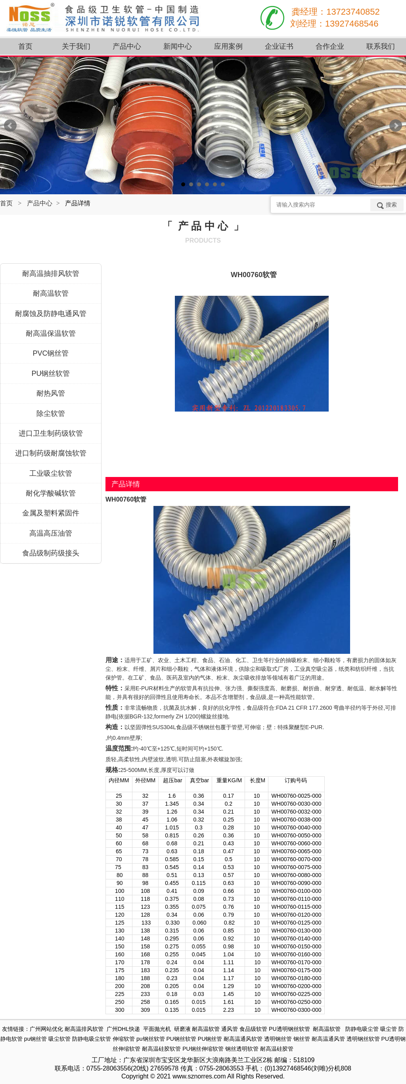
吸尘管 (388, 1029)
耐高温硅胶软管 (161, 1049)
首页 (6, 203)
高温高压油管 (50, 533)
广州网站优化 (46, 1029)
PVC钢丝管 (51, 353)
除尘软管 (50, 414)
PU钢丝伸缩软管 (202, 1049)
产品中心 (39, 203)
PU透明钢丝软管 (289, 1029)
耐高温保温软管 (51, 333)
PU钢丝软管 (50, 373)
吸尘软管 (59, 1039)
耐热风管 (50, 393)
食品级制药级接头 (50, 553)
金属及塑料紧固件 (50, 513)
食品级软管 (253, 1029)
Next (395, 125)
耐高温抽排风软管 (50, 274)
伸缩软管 (124, 1039)
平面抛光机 (157, 1029)
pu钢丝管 (35, 1039)
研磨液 (182, 1029)
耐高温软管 (51, 293)
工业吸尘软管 (50, 473)
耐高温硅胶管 (276, 1049)
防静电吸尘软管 (91, 1039)
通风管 (229, 1029)
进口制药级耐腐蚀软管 (50, 453)
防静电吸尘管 (362, 1029)
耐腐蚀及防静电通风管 (50, 314)
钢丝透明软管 (242, 1049)
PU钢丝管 (210, 1039)
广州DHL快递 (123, 1029)
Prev (10, 125)
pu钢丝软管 (150, 1039)
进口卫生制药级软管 (51, 433)
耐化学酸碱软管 (51, 493)
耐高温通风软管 (243, 1039)
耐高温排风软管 (84, 1029)
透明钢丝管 (278, 1039)
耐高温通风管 (328, 1039)
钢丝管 (301, 1039)
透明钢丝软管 (363, 1039)
